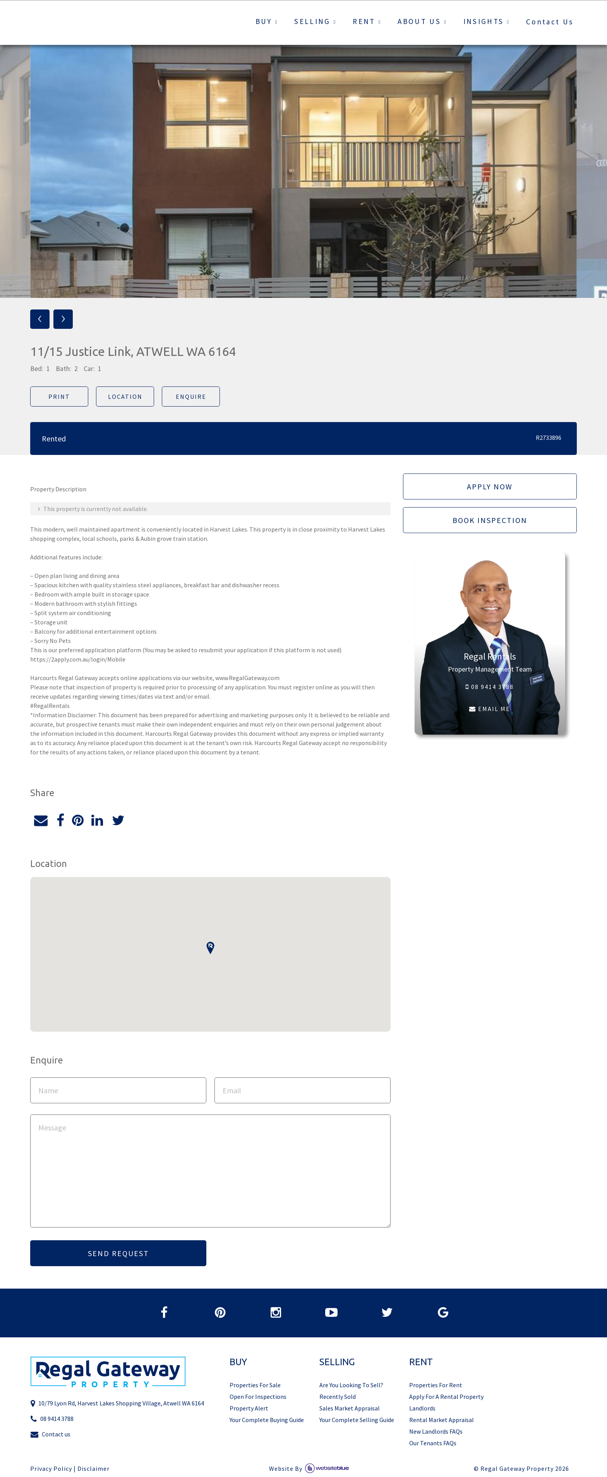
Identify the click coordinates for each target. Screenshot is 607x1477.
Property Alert (249, 1408)
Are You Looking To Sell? (351, 1385)
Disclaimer (93, 1468)
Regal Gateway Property (524, 1468)
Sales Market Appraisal (349, 1408)
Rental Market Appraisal (441, 1420)
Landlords (422, 1408)
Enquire (191, 396)
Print (59, 396)
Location (125, 396)
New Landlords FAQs (436, 1431)
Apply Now (490, 486)
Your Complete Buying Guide (267, 1420)
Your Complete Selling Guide (356, 1420)
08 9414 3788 (490, 687)
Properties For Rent (435, 1385)
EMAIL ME (489, 709)
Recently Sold (337, 1396)
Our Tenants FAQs (432, 1443)
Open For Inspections (258, 1396)
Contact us (50, 1434)
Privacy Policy (51, 1468)
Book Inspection (490, 520)
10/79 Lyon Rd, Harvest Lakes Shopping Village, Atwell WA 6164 (117, 1403)
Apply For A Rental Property (446, 1396)
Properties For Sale (255, 1385)
